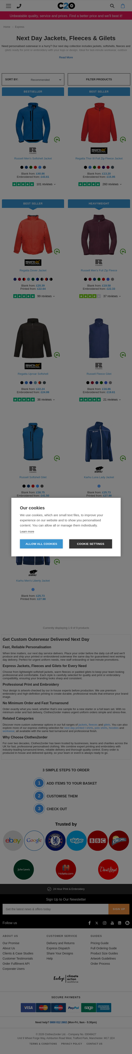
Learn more (27, 531)
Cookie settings (90, 543)
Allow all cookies (41, 543)
